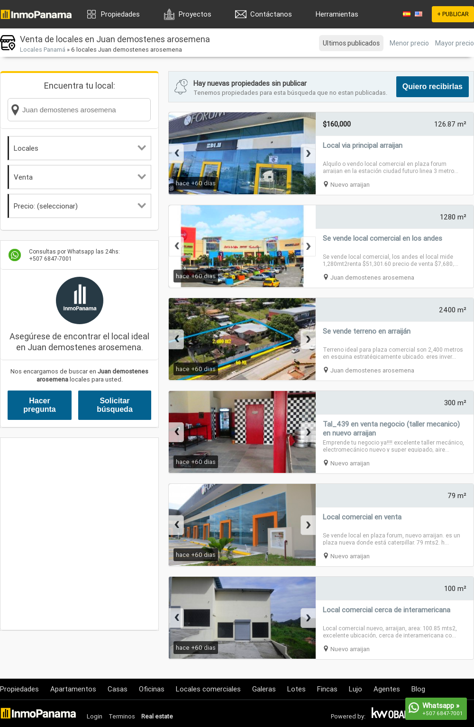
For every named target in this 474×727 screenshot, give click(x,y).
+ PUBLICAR (453, 14)
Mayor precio (454, 43)
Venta (80, 177)
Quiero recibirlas (432, 86)
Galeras (264, 688)
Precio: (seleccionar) (80, 205)
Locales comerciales (208, 688)
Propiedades (120, 13)
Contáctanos (271, 13)
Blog (418, 688)
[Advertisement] (89, 534)
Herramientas (337, 13)
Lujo (355, 688)
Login (94, 716)
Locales (80, 148)
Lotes (296, 688)
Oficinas (151, 688)
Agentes (387, 688)
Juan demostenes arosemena (372, 277)
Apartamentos (73, 688)
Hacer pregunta (39, 405)
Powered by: (348, 716)
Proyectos (195, 13)
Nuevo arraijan (350, 185)
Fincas (327, 688)
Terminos (122, 716)
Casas (118, 688)
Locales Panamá (42, 49)
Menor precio (409, 43)
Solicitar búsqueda (115, 405)
